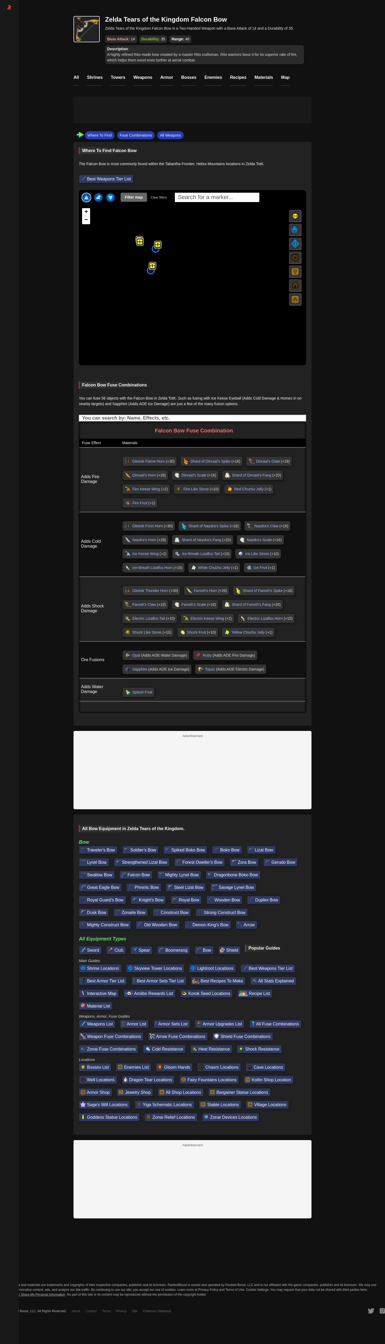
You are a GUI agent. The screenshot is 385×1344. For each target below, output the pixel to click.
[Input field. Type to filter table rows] (192, 418)
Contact (91, 1311)
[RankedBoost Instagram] (382, 1311)
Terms (106, 1311)
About (76, 1311)
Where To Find (99, 135)
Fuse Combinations (136, 135)
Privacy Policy (208, 1290)
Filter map (134, 197)
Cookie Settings (257, 1290)
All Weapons (170, 135)
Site (135, 1311)
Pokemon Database (157, 1311)
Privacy (121, 1311)
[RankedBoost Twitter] (371, 1311)
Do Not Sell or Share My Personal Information (32, 1294)
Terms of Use (234, 1290)
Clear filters (159, 197)
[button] (140, 242)
